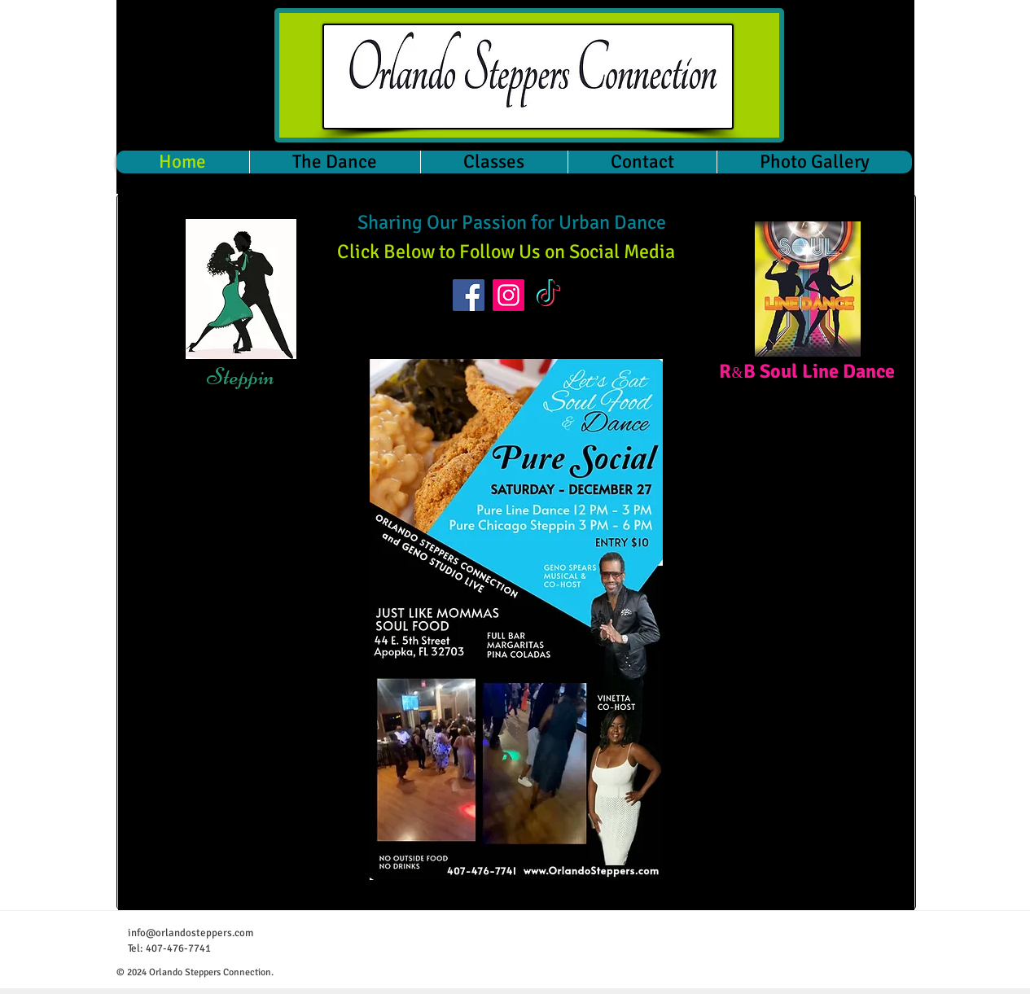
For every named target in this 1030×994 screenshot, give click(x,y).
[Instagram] (508, 295)
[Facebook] (468, 295)
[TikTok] (548, 295)
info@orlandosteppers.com (190, 932)
